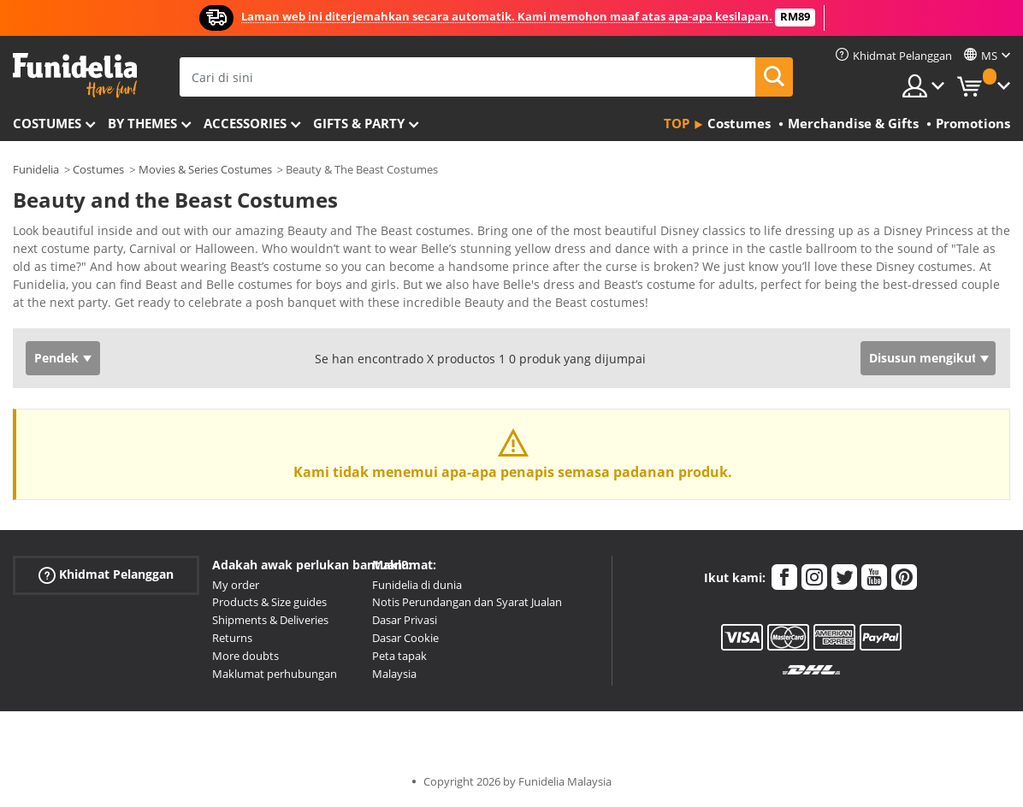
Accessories (245, 123)
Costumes (47, 123)
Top (676, 123)
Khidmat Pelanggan (106, 574)
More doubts (245, 655)
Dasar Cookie (405, 637)
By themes (142, 123)
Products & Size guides (269, 602)
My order (235, 584)
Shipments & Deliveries (270, 619)
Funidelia (36, 169)
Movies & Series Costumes (205, 169)
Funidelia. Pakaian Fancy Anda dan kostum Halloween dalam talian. (75, 75)
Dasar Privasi (404, 619)
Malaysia (394, 673)
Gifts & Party (359, 123)
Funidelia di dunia (417, 584)
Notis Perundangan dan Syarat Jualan (467, 602)
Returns (232, 637)
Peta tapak (399, 655)
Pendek (56, 358)
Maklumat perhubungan (274, 673)
